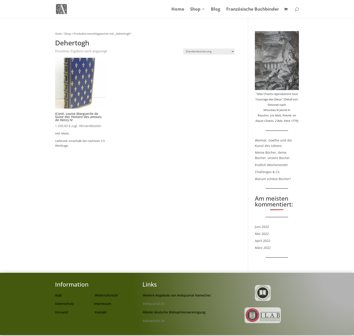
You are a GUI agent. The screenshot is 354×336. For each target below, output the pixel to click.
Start (58, 34)
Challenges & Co (267, 172)
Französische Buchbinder (252, 9)
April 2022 (262, 241)
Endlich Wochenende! (271, 165)
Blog (215, 9)
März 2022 (263, 248)
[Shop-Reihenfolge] (209, 52)
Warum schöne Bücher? (273, 179)
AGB (58, 295)
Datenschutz (64, 303)
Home (177, 9)
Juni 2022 (262, 227)
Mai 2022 (262, 234)
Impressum (102, 303)
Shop (195, 9)
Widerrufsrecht (106, 295)
